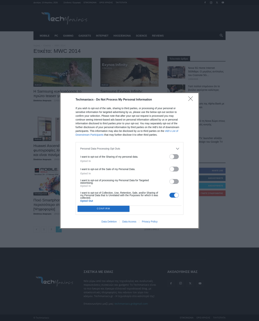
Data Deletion (109, 221)
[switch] (174, 156)
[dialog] (129, 160)
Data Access (129, 221)
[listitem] (129, 149)
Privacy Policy (150, 221)
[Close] (191, 99)
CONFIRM (103, 208)
